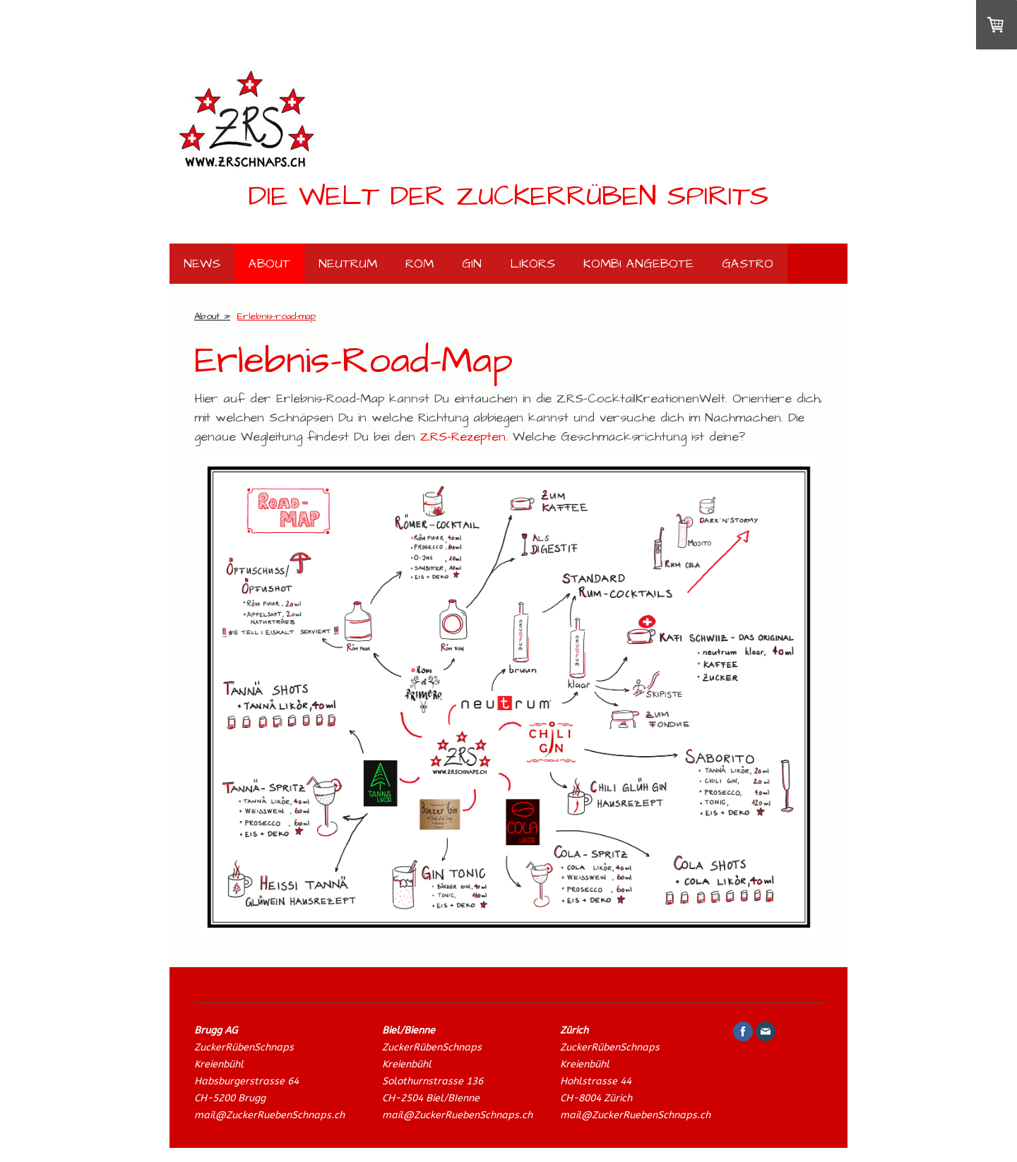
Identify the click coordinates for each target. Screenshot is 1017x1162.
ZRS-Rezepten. (464, 436)
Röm (419, 263)
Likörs (532, 263)
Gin (472, 263)
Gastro (747, 263)
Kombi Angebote (638, 263)
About (269, 263)
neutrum (348, 263)
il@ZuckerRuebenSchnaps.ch (465, 1115)
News (202, 263)
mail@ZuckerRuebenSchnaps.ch (269, 1115)
